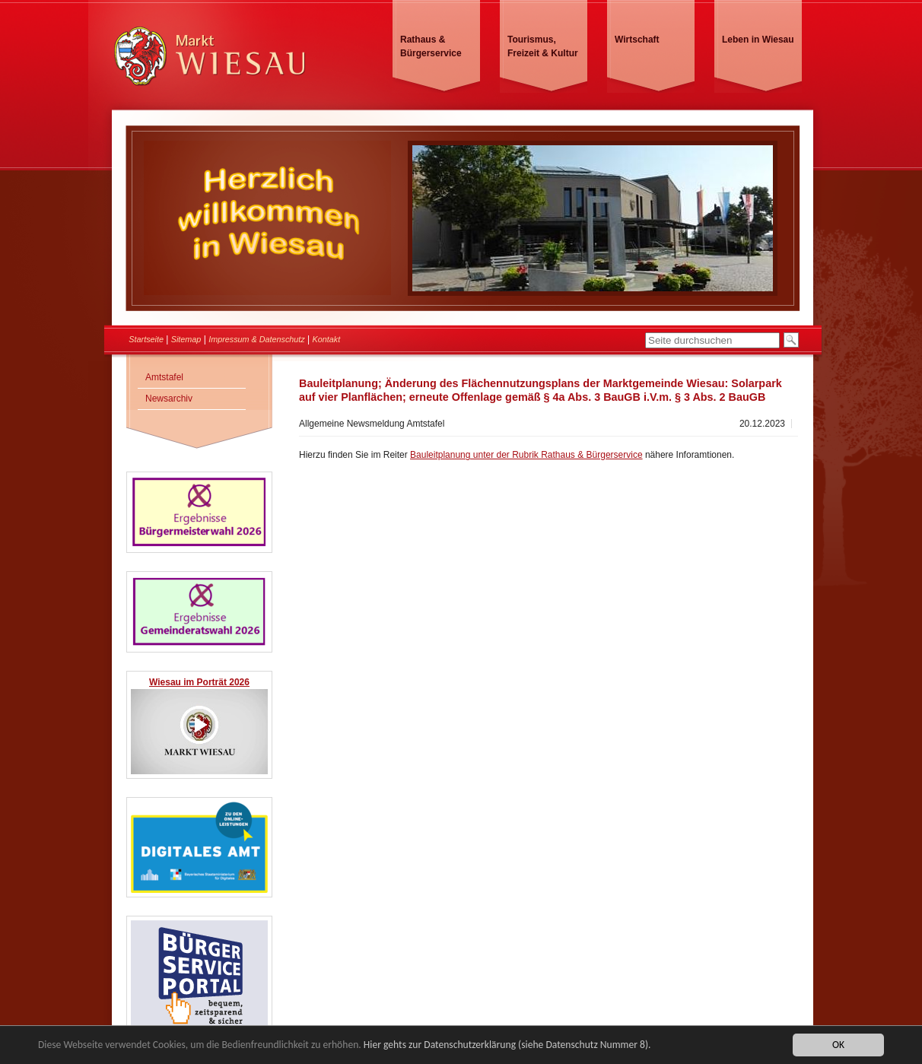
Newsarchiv (168, 398)
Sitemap (186, 339)
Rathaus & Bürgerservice (431, 46)
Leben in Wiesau (758, 39)
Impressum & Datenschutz (256, 339)
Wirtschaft (637, 39)
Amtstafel (164, 377)
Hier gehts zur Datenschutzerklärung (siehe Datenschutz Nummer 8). (507, 1045)
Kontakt (327, 339)
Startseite (146, 339)
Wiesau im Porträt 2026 (199, 682)
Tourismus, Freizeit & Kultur (542, 46)
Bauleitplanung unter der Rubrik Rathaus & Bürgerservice (526, 454)
